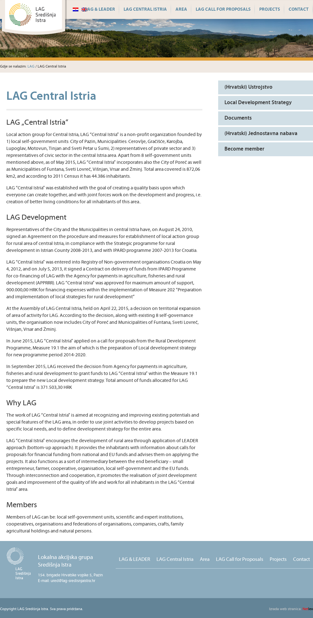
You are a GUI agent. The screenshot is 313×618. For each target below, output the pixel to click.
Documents (238, 118)
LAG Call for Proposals (223, 9)
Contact (299, 9)
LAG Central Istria (145, 9)
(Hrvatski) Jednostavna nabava (261, 134)
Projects (269, 9)
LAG (31, 66)
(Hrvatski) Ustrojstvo (248, 87)
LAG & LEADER (100, 9)
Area (181, 9)
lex (291, 609)
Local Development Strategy (258, 103)
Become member (244, 149)
